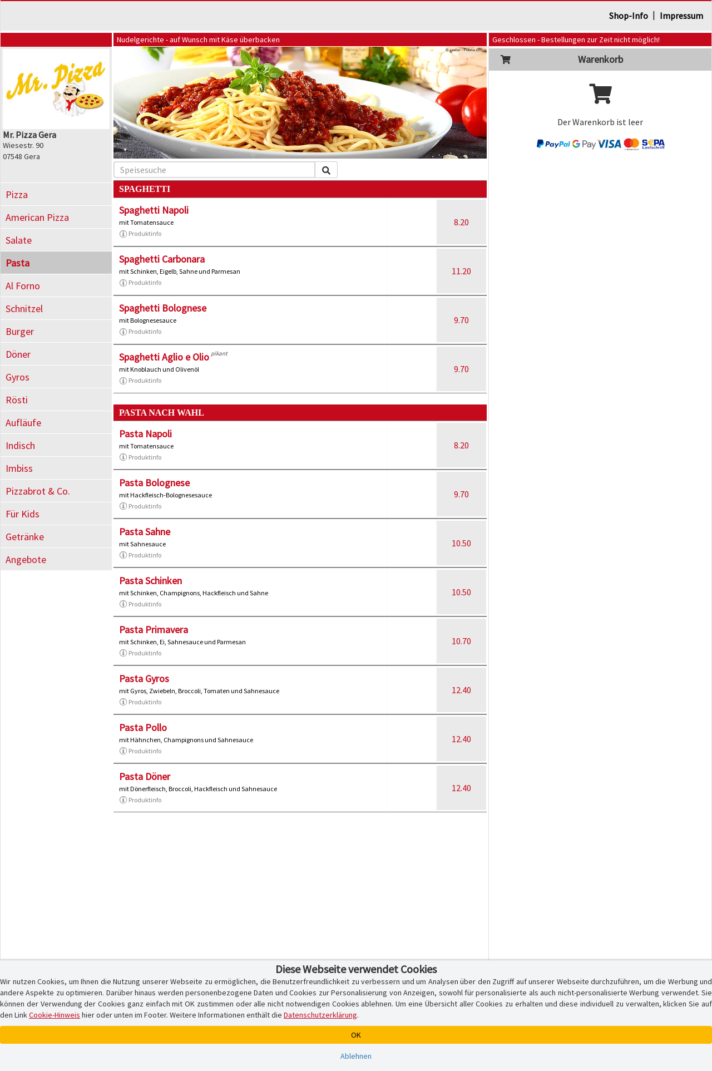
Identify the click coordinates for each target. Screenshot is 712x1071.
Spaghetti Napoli (154, 210)
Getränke (25, 536)
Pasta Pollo (143, 727)
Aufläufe (23, 422)
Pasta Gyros (144, 678)
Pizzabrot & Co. (38, 491)
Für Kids (22, 513)
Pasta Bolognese (154, 482)
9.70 (461, 319)
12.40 (461, 689)
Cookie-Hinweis (54, 1015)
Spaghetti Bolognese (162, 308)
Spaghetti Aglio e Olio (164, 357)
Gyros (17, 377)
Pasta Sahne (144, 531)
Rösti (17, 399)
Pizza (17, 194)
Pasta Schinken (150, 580)
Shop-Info (628, 15)
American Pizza (37, 217)
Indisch (20, 445)
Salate (19, 240)
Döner (18, 354)
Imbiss (19, 468)
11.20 (461, 271)
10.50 (461, 543)
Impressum (681, 15)
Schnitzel (24, 308)
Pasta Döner (144, 776)
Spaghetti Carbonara (162, 259)
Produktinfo (140, 233)
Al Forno (23, 285)
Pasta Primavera (153, 629)
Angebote (26, 559)
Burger (20, 331)
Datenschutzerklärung (320, 1015)
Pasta (17, 262)
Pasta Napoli (145, 433)
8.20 (461, 222)
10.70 (461, 640)
